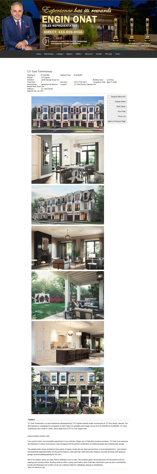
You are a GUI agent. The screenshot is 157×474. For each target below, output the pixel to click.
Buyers (69, 54)
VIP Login (108, 54)
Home (39, 54)
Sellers (78, 54)
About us (88, 54)
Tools (117, 54)
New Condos (49, 54)
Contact (99, 54)
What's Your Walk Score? (36, 467)
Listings (59, 54)
